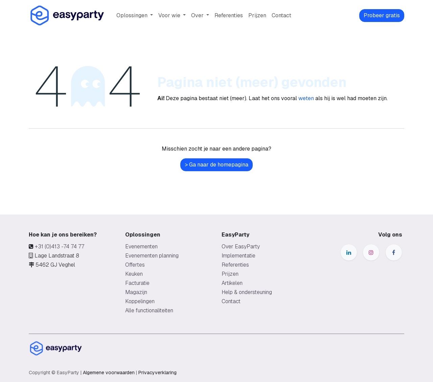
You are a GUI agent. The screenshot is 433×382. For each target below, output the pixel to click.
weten (306, 98)
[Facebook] (393, 252)
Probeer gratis (382, 15)
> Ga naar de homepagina (216, 164)
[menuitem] (135, 15)
